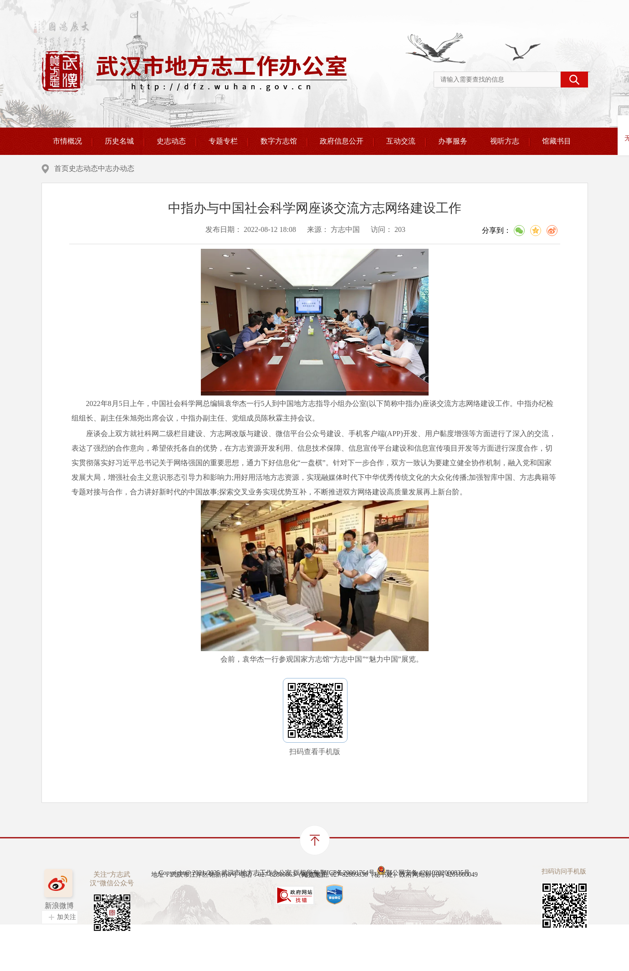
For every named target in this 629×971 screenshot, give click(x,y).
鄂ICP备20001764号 (347, 892)
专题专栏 (223, 141)
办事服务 (452, 141)
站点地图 (314, 913)
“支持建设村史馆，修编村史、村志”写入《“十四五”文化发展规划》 (220, 772)
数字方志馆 (279, 141)
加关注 (66, 950)
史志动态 (171, 141)
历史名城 (119, 141)
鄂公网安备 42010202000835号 (423, 889)
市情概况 (67, 141)
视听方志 (504, 141)
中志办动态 (182, 168)
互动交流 (400, 141)
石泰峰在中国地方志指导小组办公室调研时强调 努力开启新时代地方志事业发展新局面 (252, 787)
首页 (114, 168)
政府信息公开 (341, 141)
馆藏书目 (556, 141)
